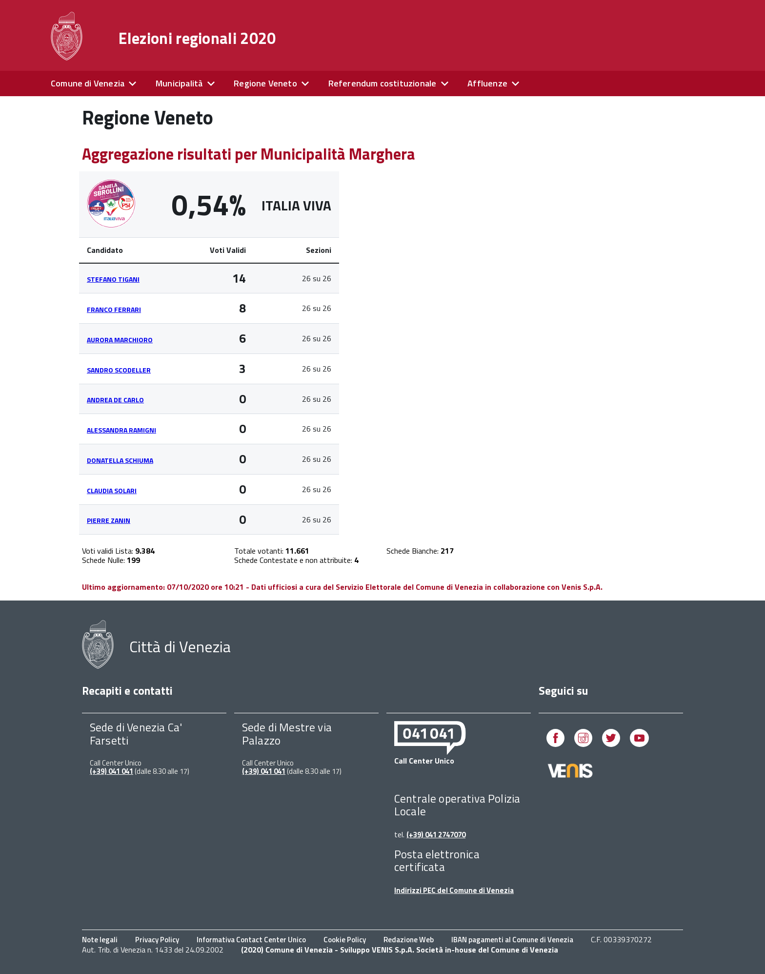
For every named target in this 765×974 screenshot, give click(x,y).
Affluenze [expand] (487, 83)
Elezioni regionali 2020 (197, 38)
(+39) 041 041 (111, 771)
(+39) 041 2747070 (435, 834)
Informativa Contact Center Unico (251, 939)
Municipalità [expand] (179, 83)
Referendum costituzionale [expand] (382, 83)
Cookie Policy (344, 939)
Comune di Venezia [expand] (87, 83)
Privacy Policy (157, 939)
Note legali (100, 939)
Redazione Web (408, 939)
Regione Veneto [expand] (265, 83)
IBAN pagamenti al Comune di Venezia (512, 939)
